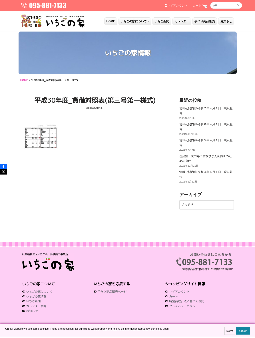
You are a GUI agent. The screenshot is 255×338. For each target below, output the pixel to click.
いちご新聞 (161, 21)
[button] (148, 21)
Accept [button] (243, 330)
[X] (3, 172)
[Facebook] (3, 166)
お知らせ (226, 21)
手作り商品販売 (204, 21)
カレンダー (181, 21)
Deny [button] (229, 330)
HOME (110, 21)
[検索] (222, 5)
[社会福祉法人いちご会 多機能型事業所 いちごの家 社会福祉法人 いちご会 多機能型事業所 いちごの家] (53, 21)
